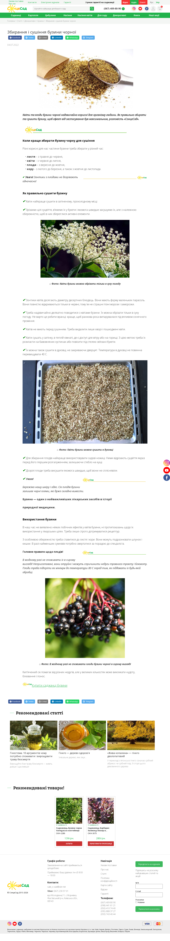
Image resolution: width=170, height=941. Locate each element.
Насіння (68, 15)
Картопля (33, 15)
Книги (137, 15)
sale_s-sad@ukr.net (56, 886)
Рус (151, 2)
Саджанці (16, 15)
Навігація (106, 860)
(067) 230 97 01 (57, 891)
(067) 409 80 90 (108, 902)
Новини (139, 902)
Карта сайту (106, 885)
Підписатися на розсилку (149, 909)
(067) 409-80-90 (112, 8)
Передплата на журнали (149, 864)
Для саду (102, 15)
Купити (69, 844)
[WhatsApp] (72, 38)
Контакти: (53, 882)
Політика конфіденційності (109, 879)
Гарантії (67, 2)
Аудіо (134, 2)
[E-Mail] (42, 38)
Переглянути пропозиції (101, 844)
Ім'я (137, 882)
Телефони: (107, 898)
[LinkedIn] (56, 38)
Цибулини (50, 15)
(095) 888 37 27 (108, 911)
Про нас (12, 3)
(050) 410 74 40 (108, 908)
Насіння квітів (85, 15)
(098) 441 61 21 (108, 905)
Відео (125, 2)
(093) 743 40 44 (108, 914)
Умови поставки (109, 865)
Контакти (32, 2)
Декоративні (119, 15)
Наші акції (154, 15)
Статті (142, 2)
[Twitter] (29, 38)
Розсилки (139, 899)
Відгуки (104, 889)
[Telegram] (88, 38)
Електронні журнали (50, 2)
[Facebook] (15, 38)
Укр (158, 2)
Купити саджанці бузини (49, 685)
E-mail (138, 891)
